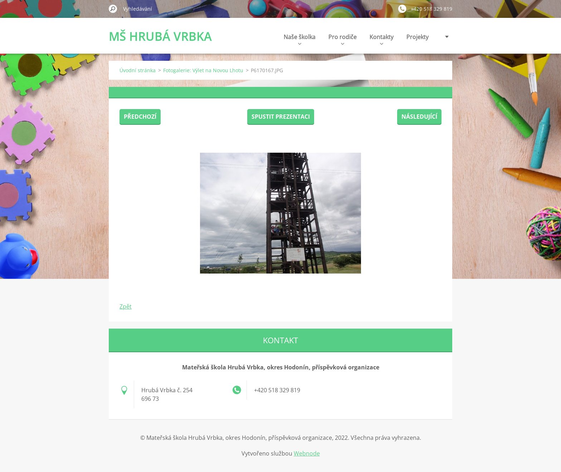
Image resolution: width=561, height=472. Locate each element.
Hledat (113, 8)
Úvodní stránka (137, 70)
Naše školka (299, 39)
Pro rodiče (343, 39)
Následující (419, 117)
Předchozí (140, 117)
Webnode (307, 453)
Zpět (125, 306)
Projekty (417, 37)
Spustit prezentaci (281, 117)
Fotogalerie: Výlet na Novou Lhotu (203, 70)
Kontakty (381, 39)
